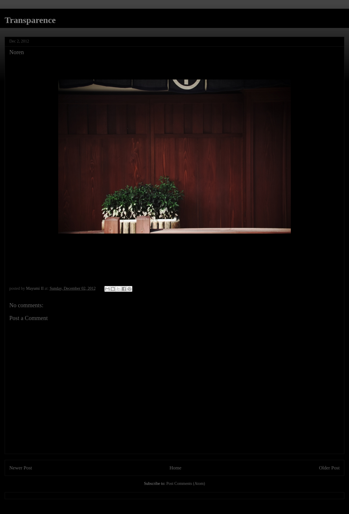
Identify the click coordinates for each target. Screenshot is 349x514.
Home (175, 468)
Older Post (329, 468)
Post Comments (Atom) (185, 483)
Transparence (30, 20)
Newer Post (20, 468)
